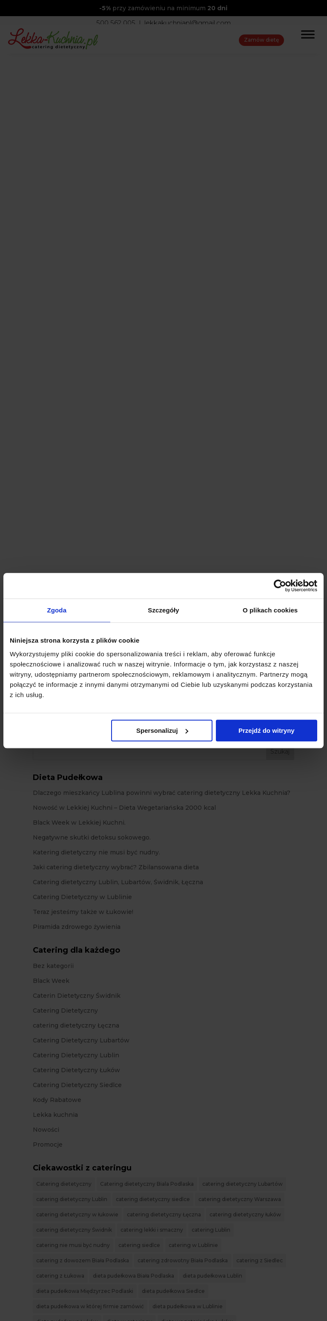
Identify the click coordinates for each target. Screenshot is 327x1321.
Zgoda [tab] (57, 610)
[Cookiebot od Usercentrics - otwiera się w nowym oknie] (280, 585)
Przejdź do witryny (266, 730)
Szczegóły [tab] (163, 610)
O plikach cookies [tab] (270, 610)
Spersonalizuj (162, 730)
